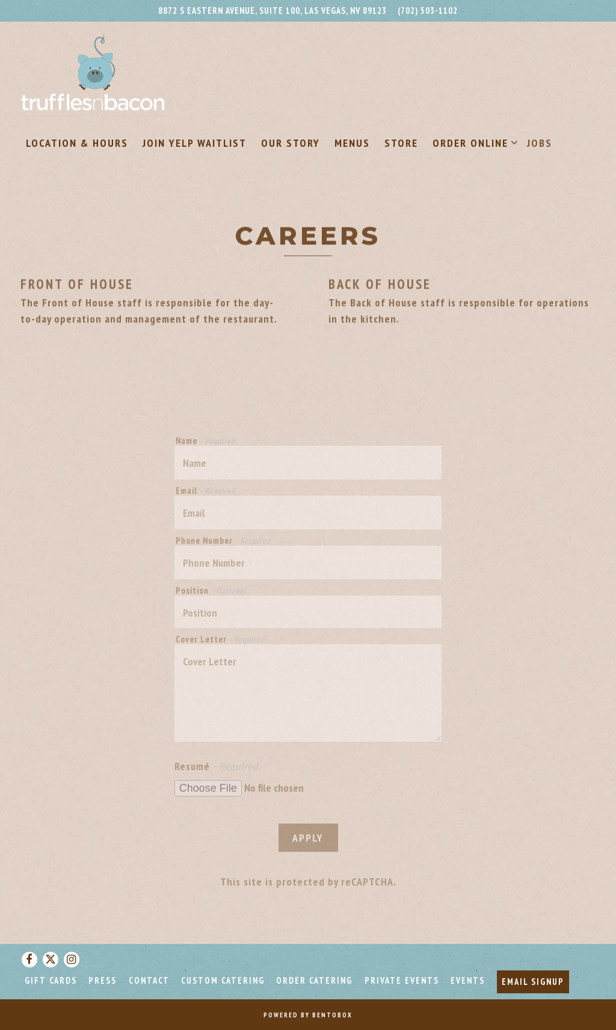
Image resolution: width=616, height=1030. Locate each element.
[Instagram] (71, 959)
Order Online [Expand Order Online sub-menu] (473, 142)
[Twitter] (50, 959)
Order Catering (314, 980)
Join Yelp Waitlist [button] (195, 143)
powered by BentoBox (308, 1015)
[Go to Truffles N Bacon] (272, 10)
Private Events (402, 980)
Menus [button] (352, 143)
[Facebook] (29, 959)
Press (102, 980)
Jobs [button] (539, 143)
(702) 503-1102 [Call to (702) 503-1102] (428, 10)
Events (468, 980)
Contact (149, 980)
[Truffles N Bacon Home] (93, 74)
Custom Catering (223, 980)
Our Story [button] (290, 143)
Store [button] (401, 143)
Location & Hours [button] (77, 143)
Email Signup (533, 981)
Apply (308, 842)
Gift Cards (51, 980)
